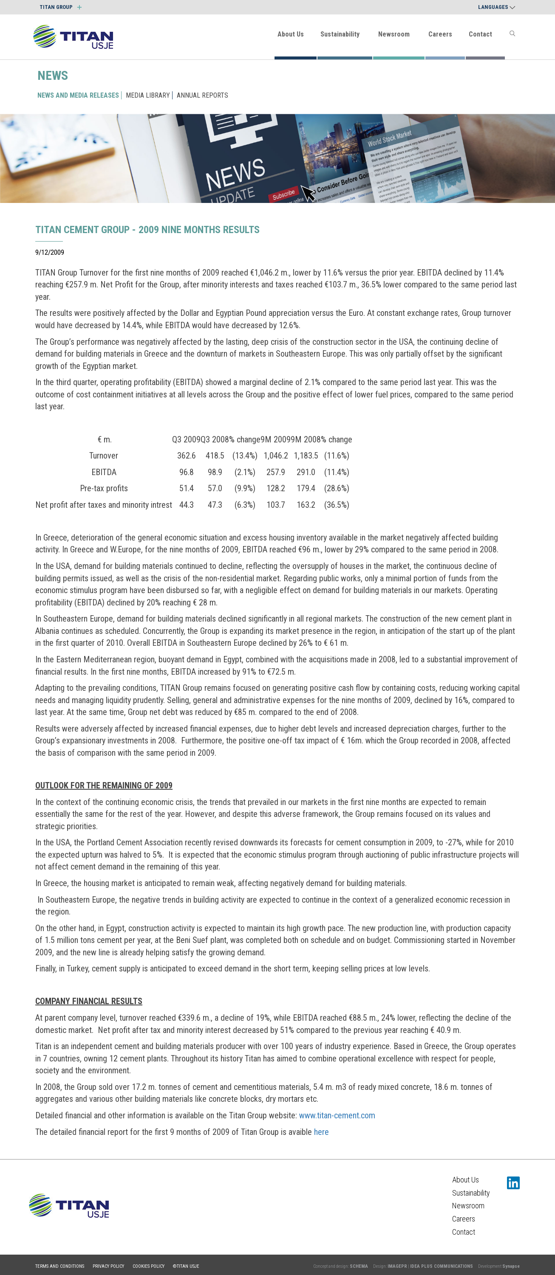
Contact (480, 34)
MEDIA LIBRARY (148, 95)
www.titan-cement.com (337, 1115)
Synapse (511, 1266)
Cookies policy (148, 1266)
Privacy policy (108, 1266)
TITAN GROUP (61, 7)
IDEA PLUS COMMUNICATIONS (441, 1266)
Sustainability (340, 34)
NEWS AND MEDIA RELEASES (78, 95)
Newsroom (394, 34)
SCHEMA (359, 1266)
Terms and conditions (59, 1266)
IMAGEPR (397, 1266)
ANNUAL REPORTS (202, 95)
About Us (291, 34)
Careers (440, 34)
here (321, 1132)
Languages (496, 7)
